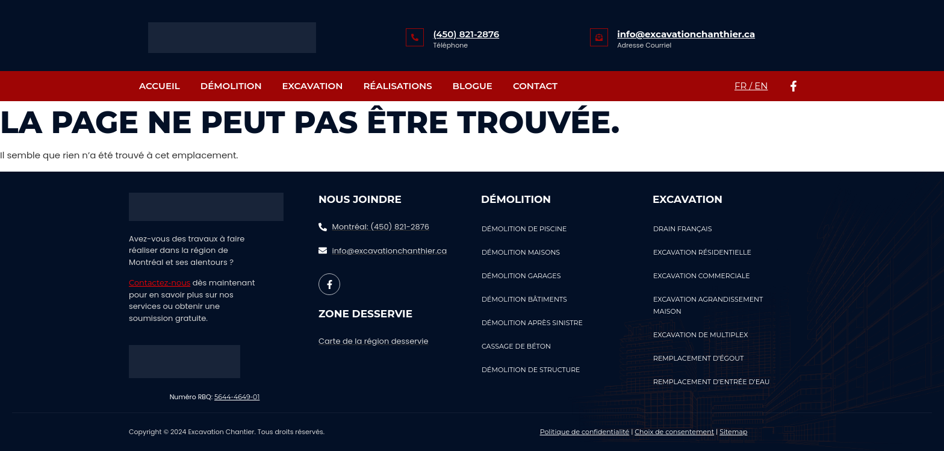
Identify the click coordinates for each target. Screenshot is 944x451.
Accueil (159, 86)
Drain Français (682, 229)
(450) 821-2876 (466, 34)
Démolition (231, 86)
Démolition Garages (521, 276)
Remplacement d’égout (698, 358)
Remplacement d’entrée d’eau (711, 382)
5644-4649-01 (236, 397)
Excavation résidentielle (702, 252)
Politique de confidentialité (585, 432)
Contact (535, 86)
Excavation (312, 86)
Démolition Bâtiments (524, 299)
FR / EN (751, 86)
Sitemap (733, 432)
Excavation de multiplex (700, 335)
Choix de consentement (674, 432)
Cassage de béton (516, 346)
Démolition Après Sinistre (532, 323)
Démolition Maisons (521, 252)
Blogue (472, 86)
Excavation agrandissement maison (708, 305)
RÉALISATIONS (397, 86)
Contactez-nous (159, 282)
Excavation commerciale (701, 276)
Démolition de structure (531, 369)
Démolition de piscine (524, 229)
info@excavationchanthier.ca (686, 34)
